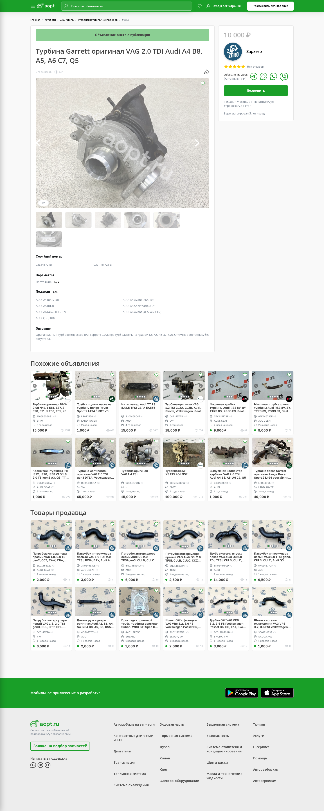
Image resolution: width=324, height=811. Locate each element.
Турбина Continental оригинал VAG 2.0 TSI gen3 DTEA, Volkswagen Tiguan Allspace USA (94, 455)
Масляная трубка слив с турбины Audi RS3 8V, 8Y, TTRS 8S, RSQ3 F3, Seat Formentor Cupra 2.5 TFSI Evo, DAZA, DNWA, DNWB (272, 388)
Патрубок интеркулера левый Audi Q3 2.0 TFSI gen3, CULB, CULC (138, 537)
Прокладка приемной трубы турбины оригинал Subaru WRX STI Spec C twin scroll (139, 604)
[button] (43, 143)
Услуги (258, 716)
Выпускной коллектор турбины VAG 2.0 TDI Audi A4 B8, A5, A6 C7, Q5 (228, 455)
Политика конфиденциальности (183, 796)
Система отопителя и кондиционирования (224, 729)
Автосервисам (264, 761)
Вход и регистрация (226, 6)
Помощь (260, 739)
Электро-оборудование (179, 761)
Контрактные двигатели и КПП (133, 718)
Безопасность (218, 716)
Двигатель (67, 19)
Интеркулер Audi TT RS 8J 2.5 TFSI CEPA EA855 (138, 386)
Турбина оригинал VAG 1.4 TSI (134, 453)
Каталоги (50, 19)
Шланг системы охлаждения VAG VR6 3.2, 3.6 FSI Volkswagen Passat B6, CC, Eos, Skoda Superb (272, 604)
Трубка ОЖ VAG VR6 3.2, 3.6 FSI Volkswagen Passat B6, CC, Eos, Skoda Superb (228, 604)
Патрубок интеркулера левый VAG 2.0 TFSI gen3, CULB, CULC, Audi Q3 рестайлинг (272, 537)
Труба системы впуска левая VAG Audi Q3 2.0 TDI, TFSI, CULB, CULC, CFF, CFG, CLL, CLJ (226, 537)
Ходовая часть (172, 705)
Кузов (165, 727)
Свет (164, 750)
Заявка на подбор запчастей (60, 726)
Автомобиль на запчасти (134, 705)
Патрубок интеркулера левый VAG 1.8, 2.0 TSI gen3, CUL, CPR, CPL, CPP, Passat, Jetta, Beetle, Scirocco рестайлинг (50, 604)
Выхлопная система (223, 705)
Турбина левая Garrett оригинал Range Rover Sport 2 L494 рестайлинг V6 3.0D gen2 (272, 455)
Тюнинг (259, 705)
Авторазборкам (266, 750)
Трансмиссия (124, 743)
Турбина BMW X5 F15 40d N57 (176, 453)
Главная (35, 19)
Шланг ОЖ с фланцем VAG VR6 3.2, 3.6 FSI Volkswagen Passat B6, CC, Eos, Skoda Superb (181, 604)
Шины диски (217, 743)
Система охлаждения (131, 765)
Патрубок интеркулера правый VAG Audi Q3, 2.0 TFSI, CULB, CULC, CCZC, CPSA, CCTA (183, 537)
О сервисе (261, 727)
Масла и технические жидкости (224, 756)
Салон (165, 739)
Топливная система (130, 754)
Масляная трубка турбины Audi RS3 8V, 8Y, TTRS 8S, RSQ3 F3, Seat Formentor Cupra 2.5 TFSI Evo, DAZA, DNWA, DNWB (228, 388)
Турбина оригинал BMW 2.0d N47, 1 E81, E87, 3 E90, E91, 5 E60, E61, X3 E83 (50, 388)
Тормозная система (176, 716)
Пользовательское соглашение (135, 796)
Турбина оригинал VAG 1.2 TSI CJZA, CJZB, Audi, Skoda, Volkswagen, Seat (183, 388)
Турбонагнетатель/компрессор (98, 19)
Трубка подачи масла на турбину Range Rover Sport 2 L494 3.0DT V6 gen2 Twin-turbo (94, 388)
